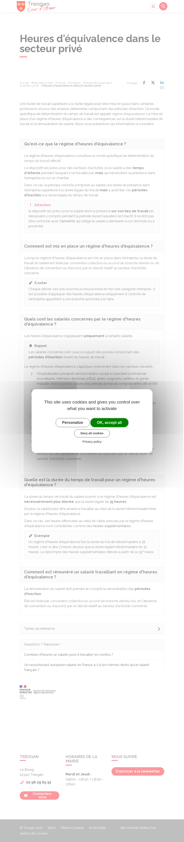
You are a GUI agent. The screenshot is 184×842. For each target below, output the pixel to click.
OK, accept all (109, 422)
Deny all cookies (92, 433)
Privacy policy (92, 441)
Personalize (72, 422)
